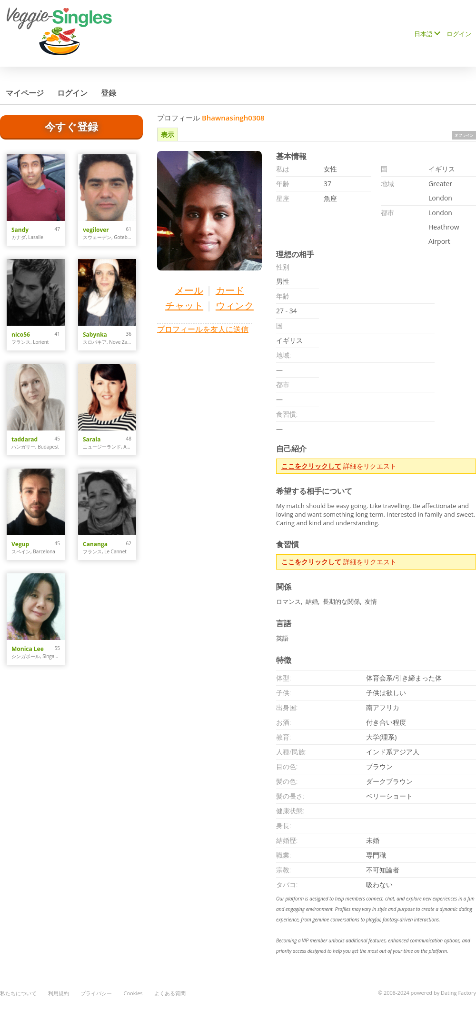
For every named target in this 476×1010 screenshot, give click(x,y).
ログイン (458, 34)
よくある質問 (170, 993)
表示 (167, 134)
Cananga (95, 544)
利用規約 (58, 993)
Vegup (20, 544)
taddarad (24, 439)
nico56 (20, 334)
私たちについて (18, 993)
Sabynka (95, 334)
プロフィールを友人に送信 (202, 329)
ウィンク (235, 305)
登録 (108, 93)
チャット (184, 305)
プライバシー (96, 993)
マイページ (25, 93)
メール (189, 290)
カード (230, 290)
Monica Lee (27, 649)
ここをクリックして (311, 465)
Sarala (91, 439)
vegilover (96, 230)
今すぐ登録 (71, 126)
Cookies (132, 993)
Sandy (20, 230)
